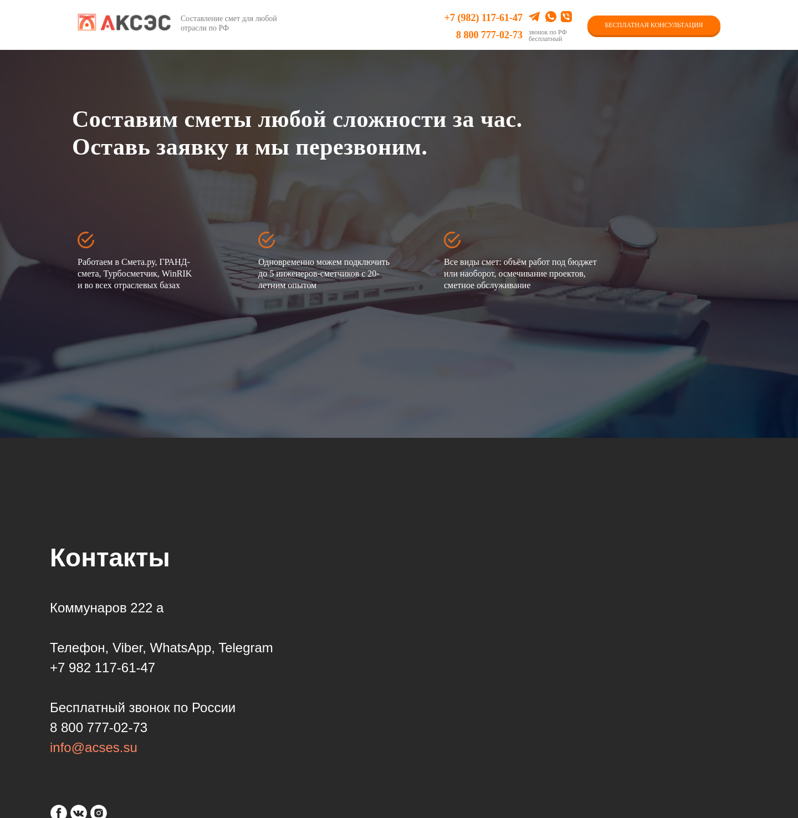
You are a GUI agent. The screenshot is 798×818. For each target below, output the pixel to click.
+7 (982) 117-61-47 (483, 17)
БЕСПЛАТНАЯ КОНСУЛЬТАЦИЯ (654, 25)
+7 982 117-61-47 (102, 667)
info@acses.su (93, 747)
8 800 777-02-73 (489, 34)
